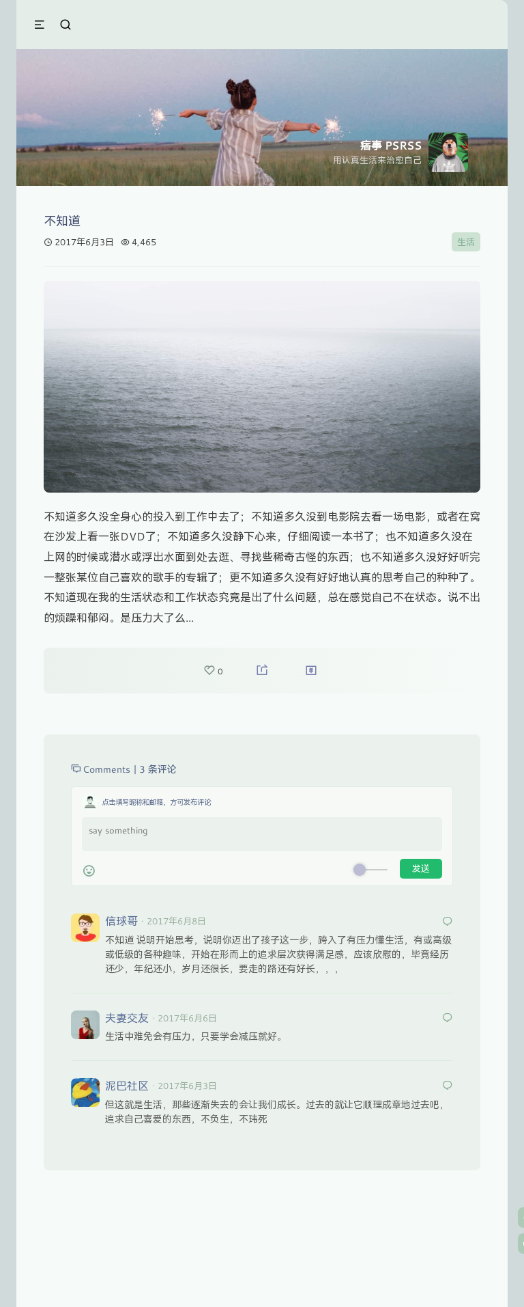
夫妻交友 (127, 1017)
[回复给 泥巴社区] (447, 1086)
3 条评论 (158, 768)
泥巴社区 (127, 1085)
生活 (466, 242)
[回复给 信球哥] (447, 922)
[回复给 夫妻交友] (447, 1018)
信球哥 (121, 920)
